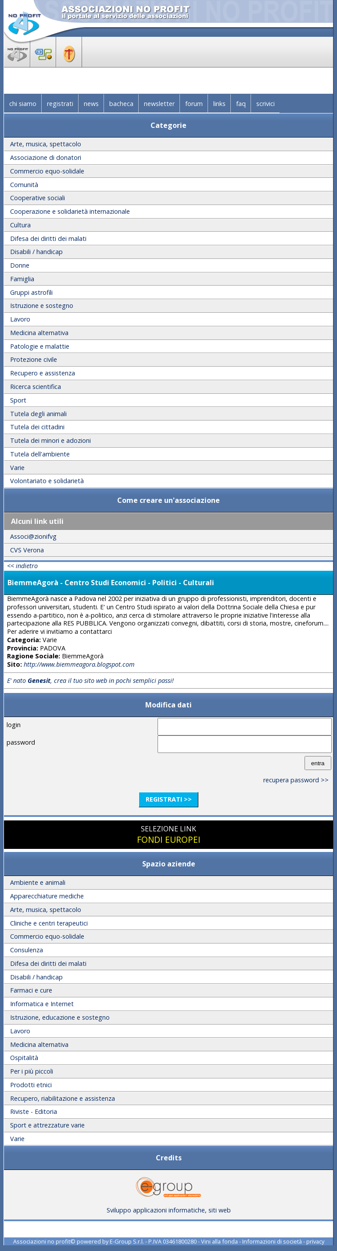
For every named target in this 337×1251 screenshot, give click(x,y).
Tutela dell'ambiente (40, 454)
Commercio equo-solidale (47, 171)
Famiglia (22, 279)
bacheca (121, 103)
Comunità (24, 184)
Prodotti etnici (31, 1085)
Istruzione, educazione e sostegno (60, 1017)
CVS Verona (27, 550)
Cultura (20, 225)
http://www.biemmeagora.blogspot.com (79, 664)
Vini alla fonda (219, 1241)
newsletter (159, 103)
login (14, 725)
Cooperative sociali (37, 198)
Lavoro (20, 319)
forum (194, 103)
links (219, 103)
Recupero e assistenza (42, 373)
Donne (19, 265)
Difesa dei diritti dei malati (48, 238)
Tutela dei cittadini (37, 427)
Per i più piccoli (31, 1071)
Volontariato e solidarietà (47, 481)
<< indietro (22, 566)
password (21, 742)
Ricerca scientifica (35, 386)
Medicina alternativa (39, 333)
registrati (60, 103)
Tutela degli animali (38, 414)
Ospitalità (24, 1057)
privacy (315, 1241)
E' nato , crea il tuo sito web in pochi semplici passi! (90, 680)
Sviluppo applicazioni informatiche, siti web (169, 1207)
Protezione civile (33, 359)
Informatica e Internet (42, 1004)
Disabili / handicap (36, 251)
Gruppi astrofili (31, 292)
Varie (17, 467)
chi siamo (22, 103)
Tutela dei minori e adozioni (50, 440)
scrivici (265, 103)
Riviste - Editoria (33, 1111)
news (91, 103)
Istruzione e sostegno (41, 305)
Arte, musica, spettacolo (45, 144)
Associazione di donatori (45, 157)
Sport (18, 400)
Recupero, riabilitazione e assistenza (62, 1098)
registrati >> (169, 799)
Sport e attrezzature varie (47, 1125)
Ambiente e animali (37, 882)
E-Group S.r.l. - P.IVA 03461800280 (153, 1241)
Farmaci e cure (31, 990)
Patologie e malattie (39, 346)
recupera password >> (296, 780)
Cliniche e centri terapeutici (49, 923)
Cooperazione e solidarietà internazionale (70, 211)
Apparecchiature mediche (47, 896)
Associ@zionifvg (33, 536)
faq (241, 103)
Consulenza (26, 950)
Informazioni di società (272, 1241)
